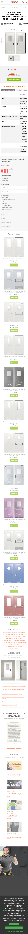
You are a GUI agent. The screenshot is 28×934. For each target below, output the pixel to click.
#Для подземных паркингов (10, 86)
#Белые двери (21, 86)
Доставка (19, 90)
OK (14, 924)
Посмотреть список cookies (14, 928)
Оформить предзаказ (14, 79)
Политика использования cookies (14, 931)
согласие (5, 910)
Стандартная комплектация (8, 90)
